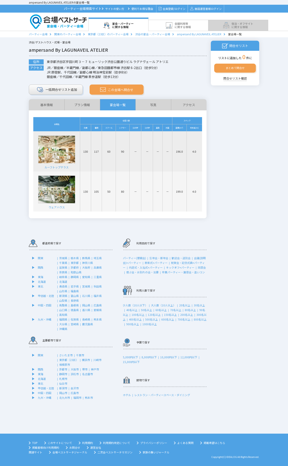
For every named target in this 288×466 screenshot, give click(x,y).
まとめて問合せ (235, 68)
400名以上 (135, 319)
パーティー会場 (38, 34)
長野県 (75, 300)
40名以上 (131, 310)
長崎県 (86, 319)
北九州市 (64, 397)
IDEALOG (231, 457)
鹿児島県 (87, 324)
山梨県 (63, 300)
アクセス (189, 105)
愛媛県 (98, 310)
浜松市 (75, 374)
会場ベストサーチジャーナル (69, 452)
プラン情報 (82, 105)
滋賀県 (63, 267)
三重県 (98, 277)
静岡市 (63, 374)
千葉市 (80, 355)
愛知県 (86, 277)
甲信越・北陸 (46, 296)
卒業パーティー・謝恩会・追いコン (183, 272)
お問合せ (74, 447)
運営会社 (95, 447)
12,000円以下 (188, 357)
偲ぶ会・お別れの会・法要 (142, 272)
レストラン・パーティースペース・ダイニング (162, 395)
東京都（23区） (69, 360)
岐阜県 (63, 277)
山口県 (63, 310)
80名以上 (190, 310)
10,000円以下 (168, 357)
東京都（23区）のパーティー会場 (108, 34)
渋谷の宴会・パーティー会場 (152, 34)
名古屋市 (87, 374)
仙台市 (63, 383)
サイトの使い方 (114, 9)
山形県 (63, 291)
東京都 (75, 263)
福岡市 (77, 397)
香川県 (86, 310)
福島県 (75, 291)
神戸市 (95, 369)
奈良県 (63, 272)
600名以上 (167, 319)
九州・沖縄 (44, 319)
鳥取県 (63, 305)
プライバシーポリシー (153, 443)
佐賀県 (75, 319)
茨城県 (63, 258)
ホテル (127, 395)
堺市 (85, 369)
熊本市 (89, 397)
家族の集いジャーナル (156, 452)
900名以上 (132, 324)
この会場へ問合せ (116, 89)
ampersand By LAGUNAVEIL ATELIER (199, 34)
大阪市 (75, 369)
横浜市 (86, 360)
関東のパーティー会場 (67, 34)
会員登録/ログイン (172, 9)
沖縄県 (63, 329)
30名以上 (199, 305)
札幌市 (63, 379)
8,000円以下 (149, 357)
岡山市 (63, 393)
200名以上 (186, 315)
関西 (40, 267)
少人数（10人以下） (135, 305)
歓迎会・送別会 (181, 258)
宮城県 (86, 286)
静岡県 (75, 277)
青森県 (63, 286)
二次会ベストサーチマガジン (115, 452)
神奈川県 (87, 263)
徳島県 (75, 310)
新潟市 (63, 388)
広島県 (98, 305)
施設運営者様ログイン (205, 9)
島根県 (75, 305)
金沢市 (75, 388)
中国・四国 (44, 305)
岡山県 (86, 305)
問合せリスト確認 (235, 78)
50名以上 (146, 310)
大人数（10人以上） (163, 305)
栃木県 (75, 258)
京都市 (63, 369)
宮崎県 (75, 324)
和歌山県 (76, 272)
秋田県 (98, 286)
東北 (40, 286)
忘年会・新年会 (158, 258)
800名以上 (200, 319)
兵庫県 (98, 267)
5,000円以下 (130, 357)
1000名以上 (149, 324)
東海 (40, 277)
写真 (153, 105)
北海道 (42, 281)
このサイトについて (60, 443)
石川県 (86, 296)
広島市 (75, 393)
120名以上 (154, 315)
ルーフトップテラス (56, 151)
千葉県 (63, 263)
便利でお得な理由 (142, 9)
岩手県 (75, 286)
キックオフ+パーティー (180, 267)
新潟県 (63, 296)
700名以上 (184, 319)
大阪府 (86, 267)
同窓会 (202, 267)
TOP (35, 443)
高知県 (63, 315)
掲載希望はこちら (214, 443)
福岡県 (63, 319)
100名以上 (138, 315)
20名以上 (184, 305)
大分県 (63, 324)
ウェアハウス (56, 191)
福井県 (98, 296)
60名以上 (161, 310)
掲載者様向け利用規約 (45, 447)
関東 (40, 258)
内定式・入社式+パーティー (146, 267)
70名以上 (175, 310)
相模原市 (64, 364)
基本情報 (46, 105)
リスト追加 (57, 89)
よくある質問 (185, 443)
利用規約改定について (116, 443)
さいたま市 (66, 355)
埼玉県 (98, 258)
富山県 (75, 296)
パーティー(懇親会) (134, 258)
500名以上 (151, 319)
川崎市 (97, 360)
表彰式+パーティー (156, 263)
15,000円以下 (131, 362)
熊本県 (98, 319)
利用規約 (87, 443)
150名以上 (170, 315)
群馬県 (86, 258)
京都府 (75, 267)
